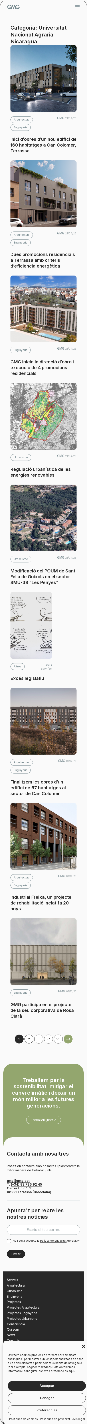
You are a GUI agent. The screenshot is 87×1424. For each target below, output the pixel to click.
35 (58, 1039)
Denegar (47, 1398)
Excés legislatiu (27, 678)
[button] (83, 1346)
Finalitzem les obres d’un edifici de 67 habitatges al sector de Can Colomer (38, 787)
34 (49, 1039)
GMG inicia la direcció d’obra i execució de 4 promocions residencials (42, 367)
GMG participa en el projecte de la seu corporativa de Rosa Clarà (42, 1010)
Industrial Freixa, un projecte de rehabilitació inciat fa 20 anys (40, 902)
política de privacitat (53, 1240)
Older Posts (68, 1039)
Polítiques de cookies (23, 1419)
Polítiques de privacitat (55, 1419)
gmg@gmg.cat (18, 1180)
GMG (13, 7)
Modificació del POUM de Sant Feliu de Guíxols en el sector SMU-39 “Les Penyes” (42, 576)
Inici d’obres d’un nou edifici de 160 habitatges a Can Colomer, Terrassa (43, 145)
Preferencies (46, 1410)
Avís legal (78, 1419)
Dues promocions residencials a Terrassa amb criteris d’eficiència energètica (42, 260)
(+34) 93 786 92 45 (26, 1184)
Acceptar (47, 1386)
